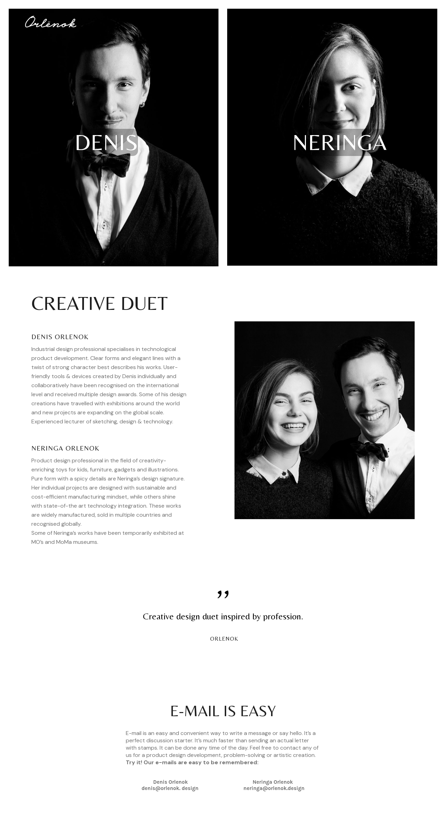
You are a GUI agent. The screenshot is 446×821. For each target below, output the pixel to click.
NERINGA (339, 142)
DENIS (106, 142)
